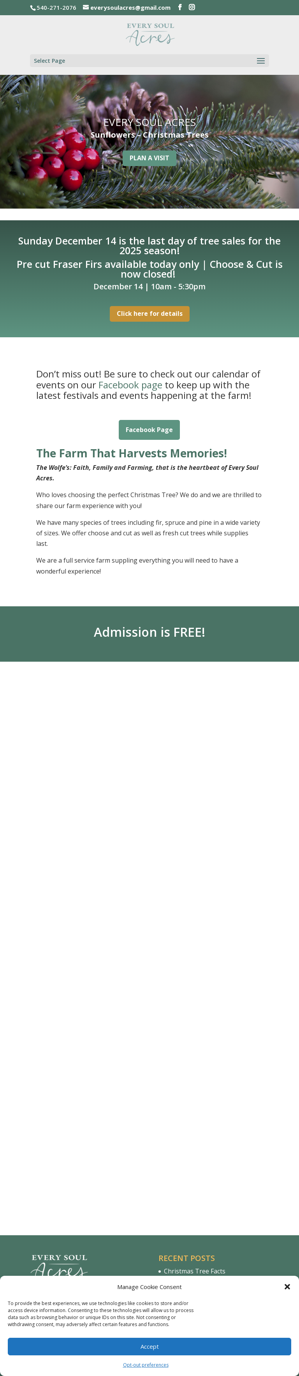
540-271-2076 (72, 1131)
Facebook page (130, 384)
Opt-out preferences (146, 1365)
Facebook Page (149, 429)
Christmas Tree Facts (194, 1068)
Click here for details (150, 313)
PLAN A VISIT (149, 158)
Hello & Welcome (188, 1082)
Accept (150, 1346)
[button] (287, 1287)
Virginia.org (181, 1125)
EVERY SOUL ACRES (149, 122)
